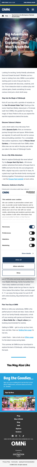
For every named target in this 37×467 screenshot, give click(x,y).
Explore (18, 428)
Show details (26, 253)
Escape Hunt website (16, 179)
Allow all (18, 260)
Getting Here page (25, 330)
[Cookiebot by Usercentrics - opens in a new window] (26, 192)
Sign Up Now (18, 392)
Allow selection (18, 266)
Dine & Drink (18, 419)
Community (14, 462)
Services (18, 432)
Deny (18, 273)
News (6, 16)
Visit (18, 425)
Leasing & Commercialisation (26, 462)
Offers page (29, 337)
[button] (33, 9)
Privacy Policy (6, 462)
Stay (18, 422)
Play (18, 416)
